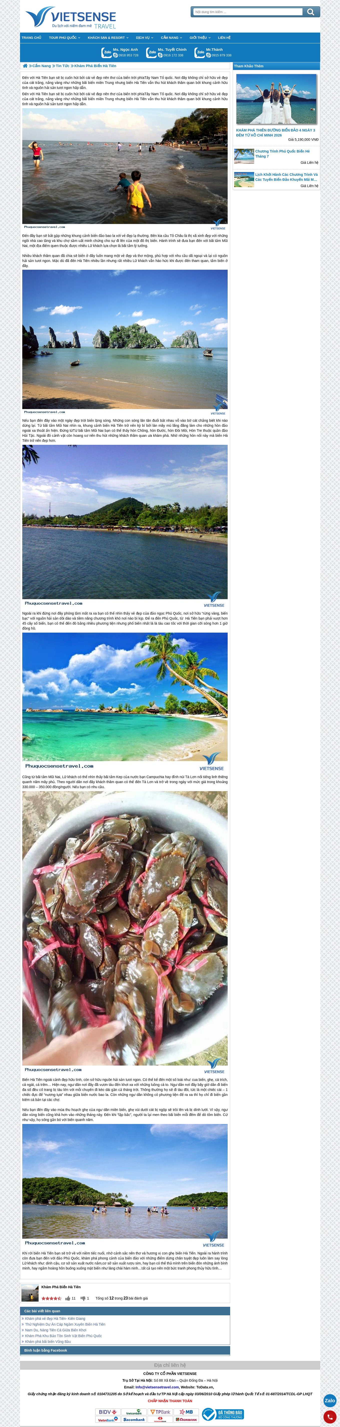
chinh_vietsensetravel (160, 55)
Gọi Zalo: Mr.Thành (199, 52)
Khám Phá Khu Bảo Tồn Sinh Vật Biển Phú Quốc (63, 1336)
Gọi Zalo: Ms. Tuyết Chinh (151, 52)
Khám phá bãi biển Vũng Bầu (48, 1342)
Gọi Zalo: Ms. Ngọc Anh (106, 52)
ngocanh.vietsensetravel (115, 55)
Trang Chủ (83, 16)
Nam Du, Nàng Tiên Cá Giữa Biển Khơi (56, 1330)
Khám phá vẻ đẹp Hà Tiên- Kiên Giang (55, 1319)
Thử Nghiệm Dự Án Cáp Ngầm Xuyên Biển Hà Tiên (65, 1324)
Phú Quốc (173, 613)
